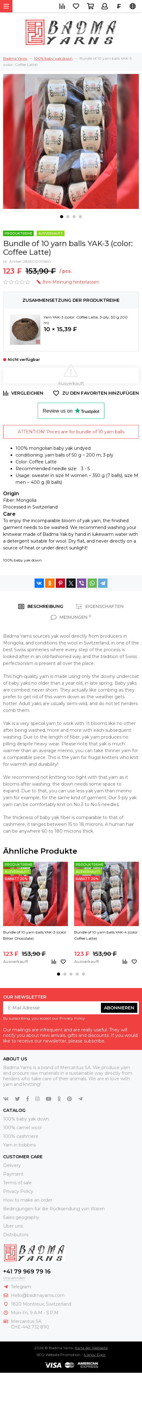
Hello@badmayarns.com (37, 1295)
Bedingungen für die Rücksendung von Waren (54, 1208)
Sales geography (21, 1217)
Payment (13, 1174)
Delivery (12, 1165)
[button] (61, 216)
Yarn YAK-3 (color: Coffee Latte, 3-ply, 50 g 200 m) (86, 320)
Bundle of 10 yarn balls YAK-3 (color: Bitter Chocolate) (35, 935)
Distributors (15, 1234)
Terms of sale (17, 1182)
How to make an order (27, 1200)
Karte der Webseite (91, 1348)
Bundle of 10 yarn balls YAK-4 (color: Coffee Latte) (106, 935)
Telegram (21, 1286)
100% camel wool (22, 1127)
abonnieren (119, 1008)
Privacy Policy (18, 1191)
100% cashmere (20, 1136)
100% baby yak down (22, 560)
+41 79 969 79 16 (27, 1271)
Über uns (13, 1226)
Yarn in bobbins (19, 1145)
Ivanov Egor (95, 1354)
